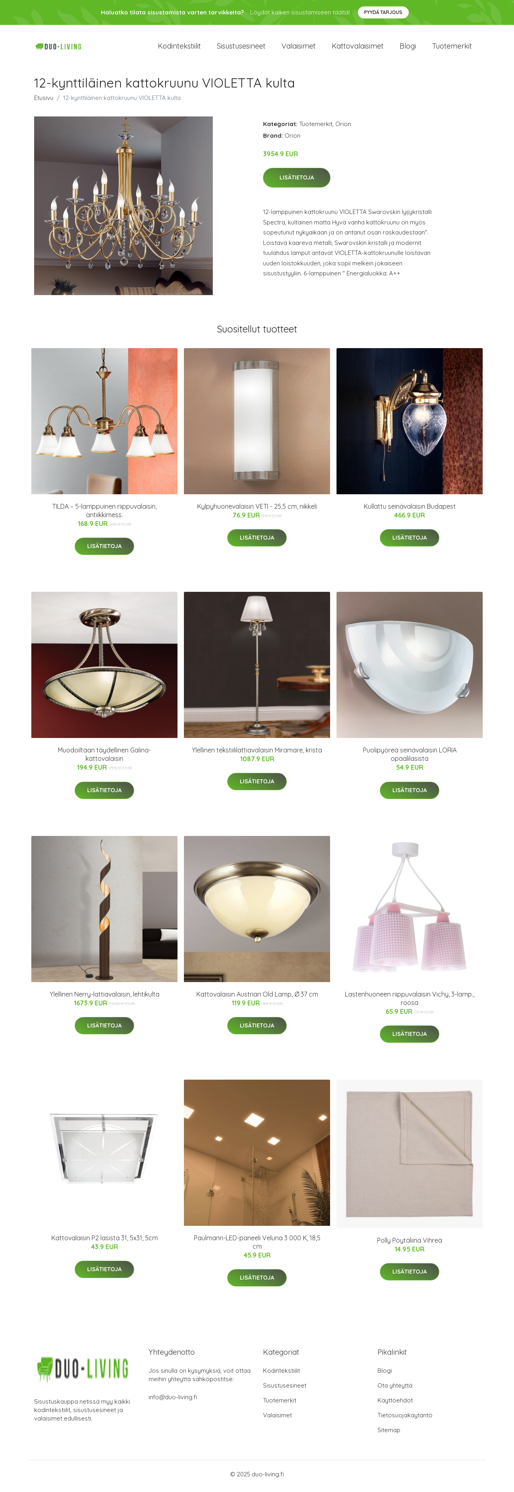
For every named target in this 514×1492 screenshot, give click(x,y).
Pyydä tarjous (383, 12)
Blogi (408, 48)
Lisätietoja (296, 181)
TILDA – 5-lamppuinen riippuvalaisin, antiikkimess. (104, 514)
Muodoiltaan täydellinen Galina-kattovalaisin (104, 758)
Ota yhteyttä (394, 1389)
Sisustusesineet (241, 48)
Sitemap (388, 1434)
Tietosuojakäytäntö (404, 1419)
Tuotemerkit (452, 48)
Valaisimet (298, 48)
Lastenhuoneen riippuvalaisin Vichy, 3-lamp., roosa (409, 1002)
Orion (343, 128)
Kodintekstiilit (179, 48)
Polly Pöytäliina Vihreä (409, 1244)
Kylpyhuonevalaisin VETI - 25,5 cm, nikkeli (257, 510)
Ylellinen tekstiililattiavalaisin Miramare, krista (257, 754)
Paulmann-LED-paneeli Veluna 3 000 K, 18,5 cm (257, 1246)
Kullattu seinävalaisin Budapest (410, 510)
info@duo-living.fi (173, 1401)
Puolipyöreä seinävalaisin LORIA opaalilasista (410, 758)
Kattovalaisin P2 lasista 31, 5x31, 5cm (104, 1242)
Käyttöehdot (395, 1404)
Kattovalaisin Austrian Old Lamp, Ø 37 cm (257, 998)
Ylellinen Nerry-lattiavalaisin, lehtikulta (104, 998)
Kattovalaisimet (357, 48)
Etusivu (43, 102)
